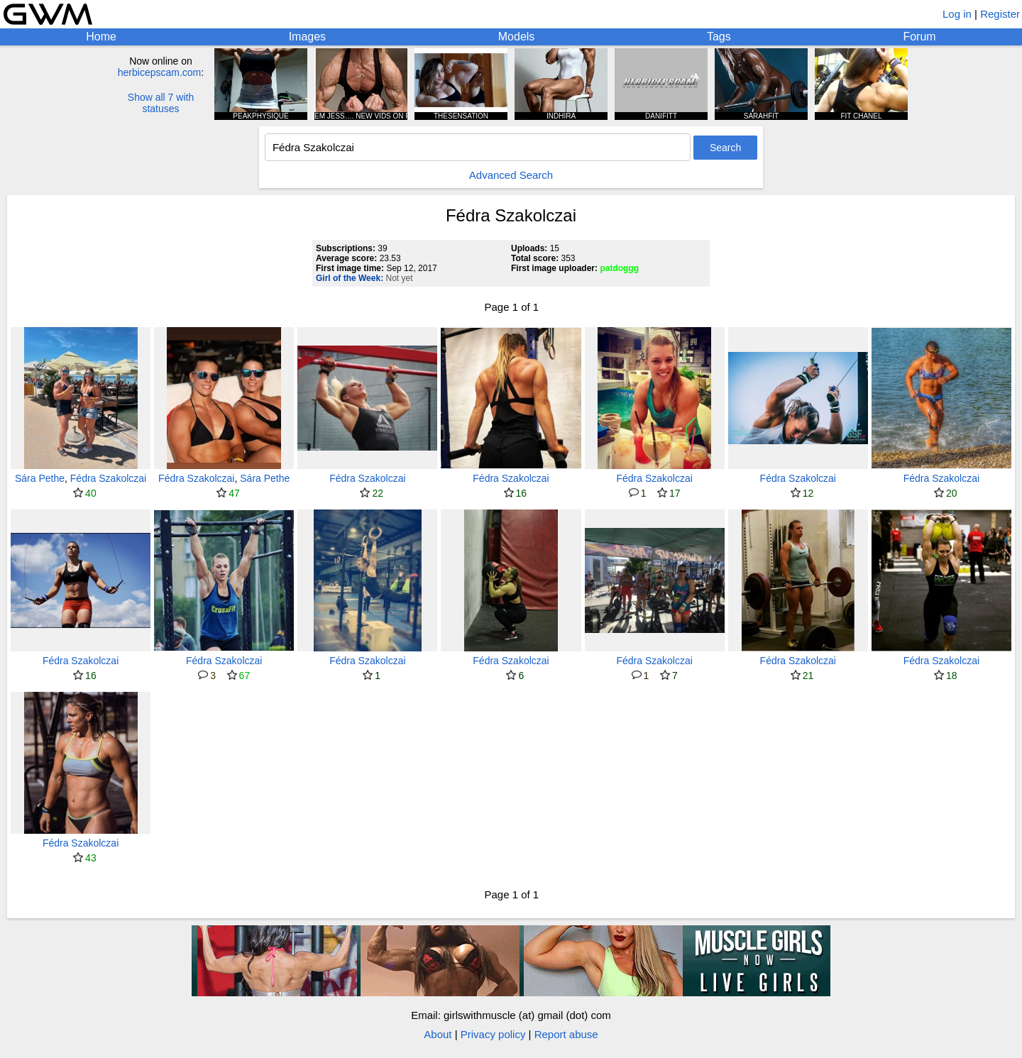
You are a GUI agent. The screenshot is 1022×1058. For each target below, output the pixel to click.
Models (516, 37)
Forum (919, 37)
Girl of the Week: (349, 278)
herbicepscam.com (160, 72)
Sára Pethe (40, 478)
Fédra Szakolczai (108, 478)
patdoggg (619, 268)
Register (1000, 14)
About (437, 1034)
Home (101, 37)
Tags (719, 37)
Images (307, 37)
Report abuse (566, 1034)
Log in (957, 14)
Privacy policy (493, 1034)
